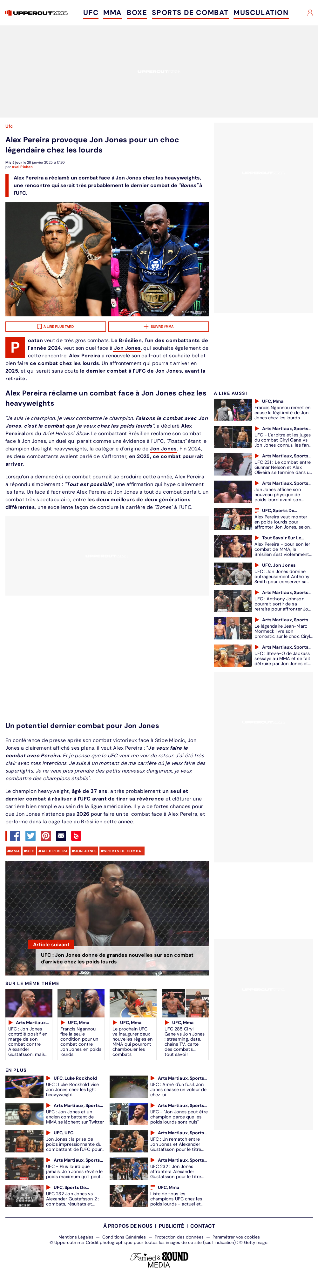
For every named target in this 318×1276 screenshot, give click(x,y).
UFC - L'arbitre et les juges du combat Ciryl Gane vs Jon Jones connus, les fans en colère (282, 442)
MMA (112, 12)
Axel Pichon (22, 167)
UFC (90, 12)
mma (15, 851)
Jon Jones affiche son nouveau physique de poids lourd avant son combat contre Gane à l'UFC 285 (278, 500)
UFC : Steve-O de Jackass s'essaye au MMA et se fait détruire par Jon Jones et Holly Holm (282, 661)
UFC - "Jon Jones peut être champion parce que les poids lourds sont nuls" (179, 1117)
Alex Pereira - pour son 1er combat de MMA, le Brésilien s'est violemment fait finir (282, 551)
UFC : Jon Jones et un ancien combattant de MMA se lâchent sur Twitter (75, 1117)
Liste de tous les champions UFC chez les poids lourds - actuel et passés (176, 1201)
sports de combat (124, 851)
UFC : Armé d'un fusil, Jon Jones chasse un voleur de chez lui (178, 1089)
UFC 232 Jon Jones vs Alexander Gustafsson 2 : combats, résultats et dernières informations (72, 1201)
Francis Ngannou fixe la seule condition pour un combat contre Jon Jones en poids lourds (81, 1041)
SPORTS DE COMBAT (190, 12)
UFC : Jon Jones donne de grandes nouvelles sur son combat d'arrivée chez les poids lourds (117, 958)
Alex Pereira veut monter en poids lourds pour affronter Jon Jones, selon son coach (282, 524)
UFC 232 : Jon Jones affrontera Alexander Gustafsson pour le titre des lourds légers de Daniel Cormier (178, 1177)
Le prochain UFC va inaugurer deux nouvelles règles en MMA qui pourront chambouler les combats (132, 1041)
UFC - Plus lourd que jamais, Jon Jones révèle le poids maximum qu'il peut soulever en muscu (74, 1174)
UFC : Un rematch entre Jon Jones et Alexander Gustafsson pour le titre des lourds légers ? (175, 1146)
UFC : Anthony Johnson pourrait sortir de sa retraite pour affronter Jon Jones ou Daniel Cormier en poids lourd (283, 609)
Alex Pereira (55, 851)
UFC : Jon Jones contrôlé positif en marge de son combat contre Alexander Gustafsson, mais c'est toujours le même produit (28, 1046)
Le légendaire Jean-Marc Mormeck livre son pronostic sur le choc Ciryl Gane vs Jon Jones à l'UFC (282, 633)
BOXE (137, 12)
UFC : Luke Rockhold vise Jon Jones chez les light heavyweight (72, 1089)
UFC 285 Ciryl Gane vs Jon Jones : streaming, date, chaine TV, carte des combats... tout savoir (185, 1041)
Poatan (35, 340)
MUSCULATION (261, 12)
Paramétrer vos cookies (236, 1237)
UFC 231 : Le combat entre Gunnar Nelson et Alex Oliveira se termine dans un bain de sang (283, 469)
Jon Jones (127, 348)
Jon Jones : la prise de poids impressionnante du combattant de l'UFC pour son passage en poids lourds (74, 1149)
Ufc (9, 126)
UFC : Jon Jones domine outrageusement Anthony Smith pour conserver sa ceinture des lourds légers (281, 579)
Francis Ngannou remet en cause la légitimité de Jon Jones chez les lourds (282, 413)
